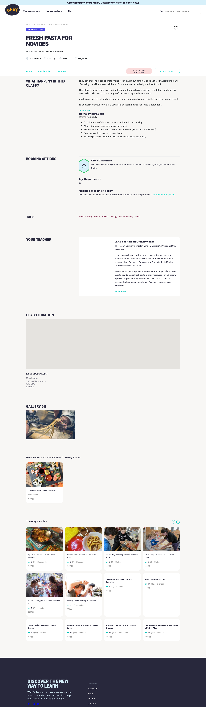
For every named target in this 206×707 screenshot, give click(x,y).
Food (137, 216)
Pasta (97, 216)
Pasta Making (85, 216)
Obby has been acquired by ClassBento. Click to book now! (103, 2)
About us (92, 688)
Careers (92, 703)
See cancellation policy (162, 194)
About (29, 71)
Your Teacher (45, 71)
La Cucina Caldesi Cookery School (135, 241)
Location (61, 71)
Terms (91, 698)
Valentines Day (126, 216)
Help (90, 693)
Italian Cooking (109, 216)
